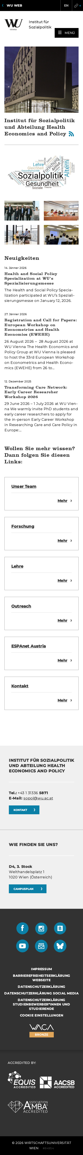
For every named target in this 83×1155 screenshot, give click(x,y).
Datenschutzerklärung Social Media (41, 993)
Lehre (17, 566)
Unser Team (23, 486)
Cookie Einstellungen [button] (41, 1015)
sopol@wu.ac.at (38, 798)
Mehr (62, 501)
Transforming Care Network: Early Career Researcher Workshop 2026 (36, 392)
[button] (67, 33)
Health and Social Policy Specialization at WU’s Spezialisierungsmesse (30, 278)
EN (66, 5)
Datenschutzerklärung (41, 987)
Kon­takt (19, 686)
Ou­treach (21, 606)
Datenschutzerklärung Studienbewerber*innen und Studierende (41, 1004)
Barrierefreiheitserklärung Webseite (41, 978)
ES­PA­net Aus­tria (28, 646)
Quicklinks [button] (77, 5)
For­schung (22, 526)
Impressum (41, 969)
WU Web (14, 5)
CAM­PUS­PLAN (24, 889)
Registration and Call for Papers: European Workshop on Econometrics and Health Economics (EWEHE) (40, 327)
